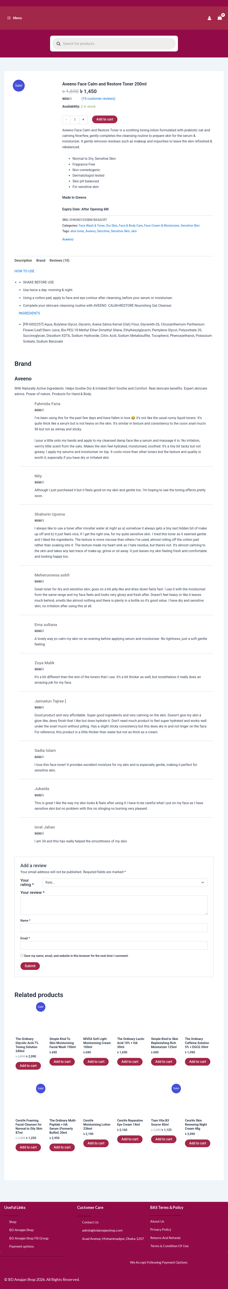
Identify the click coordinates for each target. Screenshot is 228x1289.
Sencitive (103, 231)
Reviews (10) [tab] (59, 260)
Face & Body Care (131, 225)
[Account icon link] (209, 18)
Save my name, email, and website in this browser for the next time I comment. (76, 956)
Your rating (27, 882)
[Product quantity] (74, 120)
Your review (32, 892)
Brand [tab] (40, 260)
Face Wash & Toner (92, 225)
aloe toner (77, 231)
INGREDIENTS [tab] (29, 313)
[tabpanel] (114, 312)
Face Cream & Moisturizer (161, 225)
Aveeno (90, 231)
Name (25, 920)
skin (134, 231)
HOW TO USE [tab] (24, 271)
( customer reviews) (98, 99)
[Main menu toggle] (14, 18)
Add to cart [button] (28, 1067)
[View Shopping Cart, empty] (220, 18)
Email (25, 938)
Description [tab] (23, 260)
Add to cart (104, 119)
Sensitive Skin (190, 225)
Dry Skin (111, 225)
